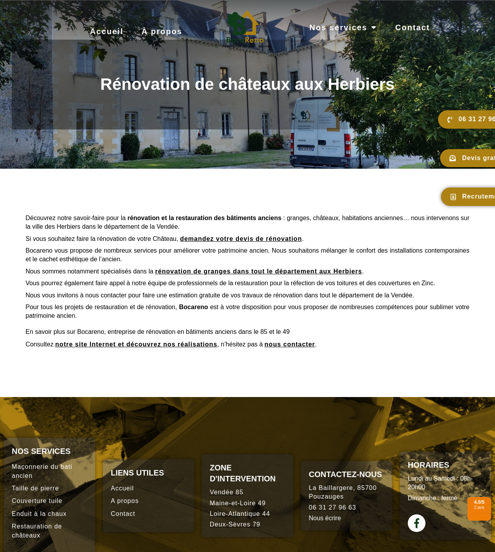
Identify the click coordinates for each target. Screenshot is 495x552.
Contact (412, 27)
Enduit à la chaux (39, 513)
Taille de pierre (35, 488)
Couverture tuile (37, 500)
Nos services (343, 27)
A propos (125, 500)
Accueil (106, 31)
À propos (161, 31)
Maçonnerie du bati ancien (42, 471)
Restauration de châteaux (37, 530)
